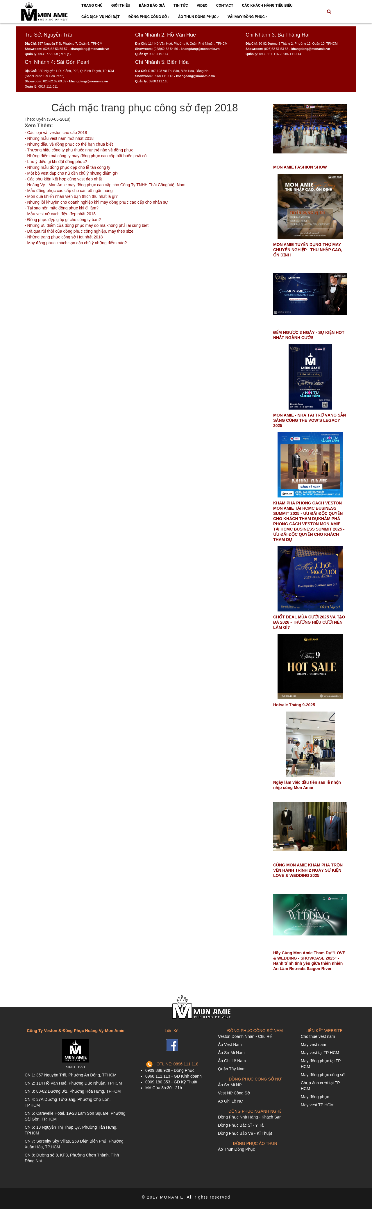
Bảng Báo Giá (152, 5)
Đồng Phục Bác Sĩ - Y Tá (241, 1125)
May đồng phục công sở (323, 1074)
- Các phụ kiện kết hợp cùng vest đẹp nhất (63, 179)
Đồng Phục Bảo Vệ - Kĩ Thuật (245, 1133)
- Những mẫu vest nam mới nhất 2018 (59, 138)
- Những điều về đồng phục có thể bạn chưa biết (69, 144)
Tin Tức (181, 5)
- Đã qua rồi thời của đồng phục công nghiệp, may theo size (79, 231)
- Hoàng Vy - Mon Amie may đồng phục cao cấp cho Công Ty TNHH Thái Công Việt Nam (105, 184)
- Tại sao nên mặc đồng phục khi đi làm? (62, 208)
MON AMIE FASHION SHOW (300, 167)
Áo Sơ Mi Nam (231, 1052)
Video (202, 5)
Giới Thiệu (120, 5)
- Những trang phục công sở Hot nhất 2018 (64, 237)
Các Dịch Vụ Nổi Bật (100, 17)
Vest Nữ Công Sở (234, 1093)
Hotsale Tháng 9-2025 (294, 705)
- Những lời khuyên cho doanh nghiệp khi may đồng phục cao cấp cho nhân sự (96, 202)
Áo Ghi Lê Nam (232, 1060)
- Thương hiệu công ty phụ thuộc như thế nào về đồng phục (79, 150)
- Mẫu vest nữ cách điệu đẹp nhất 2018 (60, 213)
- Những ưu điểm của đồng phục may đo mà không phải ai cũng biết (87, 225)
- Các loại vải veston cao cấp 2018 (56, 132)
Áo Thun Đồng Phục (198, 17)
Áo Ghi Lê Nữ (230, 1101)
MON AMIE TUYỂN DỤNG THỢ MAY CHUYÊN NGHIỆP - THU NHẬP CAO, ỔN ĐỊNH (307, 249)
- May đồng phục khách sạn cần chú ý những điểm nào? (76, 242)
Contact (224, 5)
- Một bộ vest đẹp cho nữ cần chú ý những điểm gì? (71, 173)
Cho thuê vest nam (318, 1036)
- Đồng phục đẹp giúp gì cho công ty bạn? (63, 219)
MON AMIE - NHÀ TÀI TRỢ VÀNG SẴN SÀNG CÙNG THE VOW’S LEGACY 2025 (309, 420)
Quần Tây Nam (232, 1069)
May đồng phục (315, 1096)
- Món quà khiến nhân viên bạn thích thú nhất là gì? (71, 196)
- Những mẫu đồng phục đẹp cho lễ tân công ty (67, 167)
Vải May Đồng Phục (247, 17)
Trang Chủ (92, 5)
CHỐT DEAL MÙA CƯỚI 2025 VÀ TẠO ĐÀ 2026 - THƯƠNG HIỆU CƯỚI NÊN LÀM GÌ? (309, 622)
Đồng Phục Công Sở (148, 17)
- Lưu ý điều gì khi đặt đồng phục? (56, 161)
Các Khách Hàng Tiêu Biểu (267, 5)
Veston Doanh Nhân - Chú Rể (245, 1036)
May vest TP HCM (317, 1105)
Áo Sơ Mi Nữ (230, 1085)
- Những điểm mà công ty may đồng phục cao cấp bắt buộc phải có (85, 155)
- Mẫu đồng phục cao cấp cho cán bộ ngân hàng (69, 190)
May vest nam (313, 1044)
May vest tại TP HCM (320, 1052)
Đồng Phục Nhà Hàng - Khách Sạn (250, 1117)
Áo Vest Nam (230, 1044)
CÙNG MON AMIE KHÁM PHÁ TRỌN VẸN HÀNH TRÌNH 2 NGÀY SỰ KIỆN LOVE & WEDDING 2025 (308, 870)
